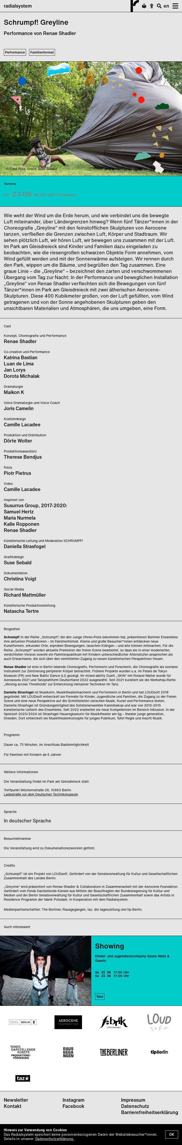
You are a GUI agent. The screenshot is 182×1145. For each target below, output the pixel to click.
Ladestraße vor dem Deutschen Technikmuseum (41, 794)
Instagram (73, 1099)
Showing (109, 946)
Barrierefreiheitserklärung (149, 1112)
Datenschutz (135, 1106)
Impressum (133, 1099)
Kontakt (12, 1106)
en (166, 5)
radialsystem (71, 6)
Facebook (73, 1106)
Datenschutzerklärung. (54, 1138)
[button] (173, 6)
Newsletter (16, 1099)
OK (171, 1134)
